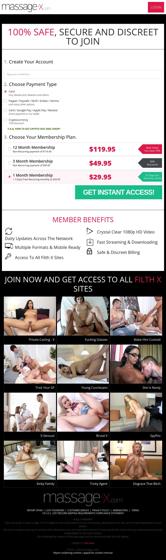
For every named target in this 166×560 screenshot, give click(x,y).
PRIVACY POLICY (101, 510)
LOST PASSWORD (55, 510)
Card (29, 93)
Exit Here (89, 543)
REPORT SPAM (35, 510)
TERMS (135, 510)
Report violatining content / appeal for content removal (82, 552)
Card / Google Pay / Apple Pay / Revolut (33, 112)
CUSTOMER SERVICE (78, 510)
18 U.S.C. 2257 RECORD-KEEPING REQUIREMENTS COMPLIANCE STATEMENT (83, 513)
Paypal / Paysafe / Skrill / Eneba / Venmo (34, 102)
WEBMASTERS (120, 510)
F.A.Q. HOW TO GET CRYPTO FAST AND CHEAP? (34, 128)
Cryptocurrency (18, 121)
